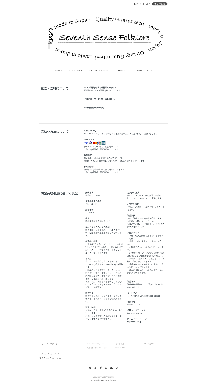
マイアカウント (150, 344)
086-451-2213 (144, 70)
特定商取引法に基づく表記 (97, 348)
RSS (117, 348)
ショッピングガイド (49, 344)
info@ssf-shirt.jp (134, 313)
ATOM (122, 348)
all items (75, 70)
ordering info (99, 70)
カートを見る (120, 344)
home (58, 70)
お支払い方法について (50, 353)
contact (122, 70)
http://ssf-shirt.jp (134, 322)
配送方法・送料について (51, 358)
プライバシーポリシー (95, 344)
